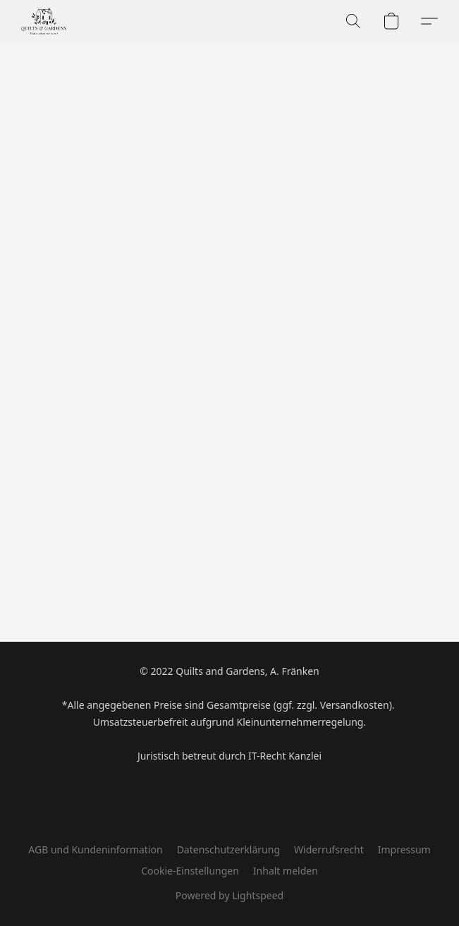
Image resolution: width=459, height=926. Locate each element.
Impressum (404, 849)
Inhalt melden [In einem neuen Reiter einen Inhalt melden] (285, 870)
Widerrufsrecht (329, 849)
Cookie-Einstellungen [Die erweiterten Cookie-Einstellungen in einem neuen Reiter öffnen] (190, 870)
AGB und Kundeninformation (95, 849)
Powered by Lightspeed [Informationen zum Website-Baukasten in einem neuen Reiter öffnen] (229, 895)
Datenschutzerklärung (228, 849)
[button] (44, 21)
